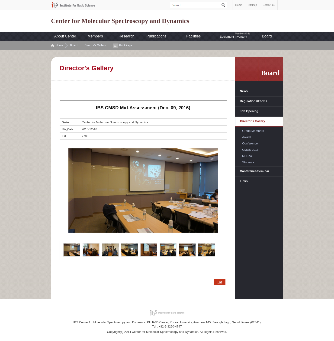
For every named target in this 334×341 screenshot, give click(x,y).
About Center (65, 36)
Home (238, 5)
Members (95, 36)
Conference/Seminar (254, 171)
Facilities (193, 36)
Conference (250, 143)
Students (248, 162)
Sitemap (252, 5)
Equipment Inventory (233, 36)
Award (246, 137)
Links (244, 181)
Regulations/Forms (253, 101)
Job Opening (249, 111)
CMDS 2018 (250, 149)
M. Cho (247, 156)
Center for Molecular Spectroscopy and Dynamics (120, 21)
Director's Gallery (95, 45)
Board (267, 36)
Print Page (125, 45)
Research (126, 36)
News (244, 91)
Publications (156, 36)
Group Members (253, 131)
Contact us (269, 5)
